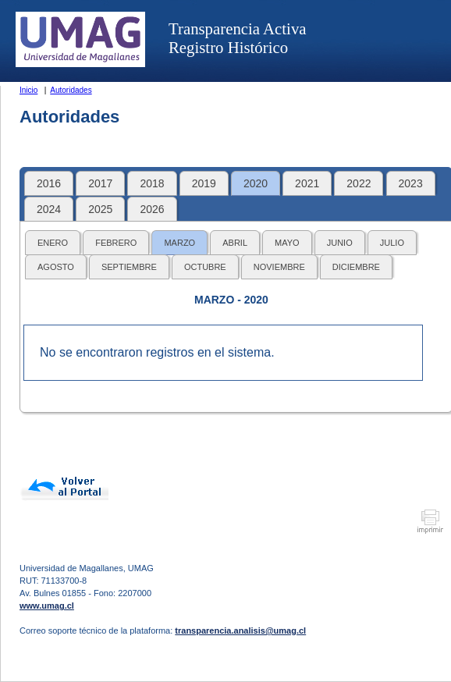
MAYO (287, 242)
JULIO (392, 242)
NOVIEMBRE (279, 267)
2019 (204, 183)
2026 (152, 209)
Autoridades (70, 90)
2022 (358, 183)
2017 (100, 183)
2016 (49, 183)
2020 (255, 183)
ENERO (52, 242)
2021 (307, 183)
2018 (152, 183)
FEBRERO (116, 242)
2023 (411, 183)
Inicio (28, 90)
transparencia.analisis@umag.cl (240, 630)
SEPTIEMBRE (129, 267)
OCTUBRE (205, 267)
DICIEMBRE (356, 267)
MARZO (179, 242)
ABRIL (234, 242)
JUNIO (340, 242)
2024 (49, 209)
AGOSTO (55, 267)
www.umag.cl (47, 605)
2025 (100, 209)
